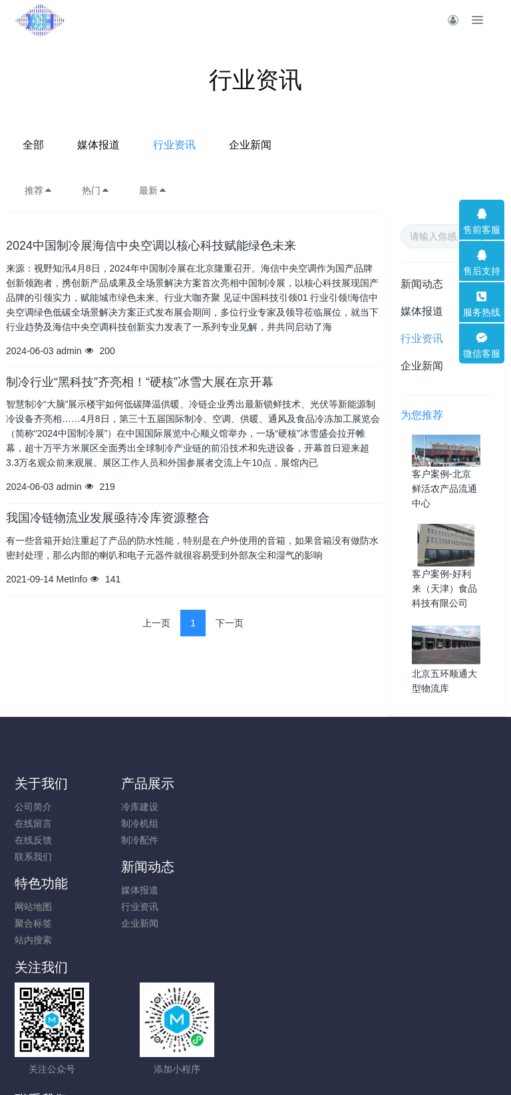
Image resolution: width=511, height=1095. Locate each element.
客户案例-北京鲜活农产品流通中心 (444, 489)
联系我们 (33, 856)
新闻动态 (422, 284)
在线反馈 (33, 840)
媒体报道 (207, 144)
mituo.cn (335, 1066)
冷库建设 (158, 806)
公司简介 (33, 806)
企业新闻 (358, 144)
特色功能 (415, 783)
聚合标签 (407, 823)
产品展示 (166, 783)
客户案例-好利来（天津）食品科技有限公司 (444, 588)
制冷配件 (158, 840)
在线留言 (33, 823)
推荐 (39, 190)
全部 (141, 144)
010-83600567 (315, 914)
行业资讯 (282, 144)
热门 (96, 190)
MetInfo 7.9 (234, 1066)
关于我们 (41, 783)
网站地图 (407, 806)
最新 (153, 190)
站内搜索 (407, 840)
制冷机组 (158, 823)
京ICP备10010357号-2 (255, 1049)
